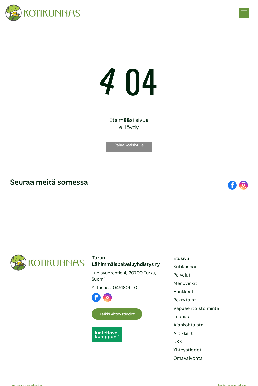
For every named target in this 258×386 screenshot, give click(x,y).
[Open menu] (244, 13)
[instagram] (243, 186)
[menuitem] (210, 258)
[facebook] (232, 186)
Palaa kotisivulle (129, 145)
